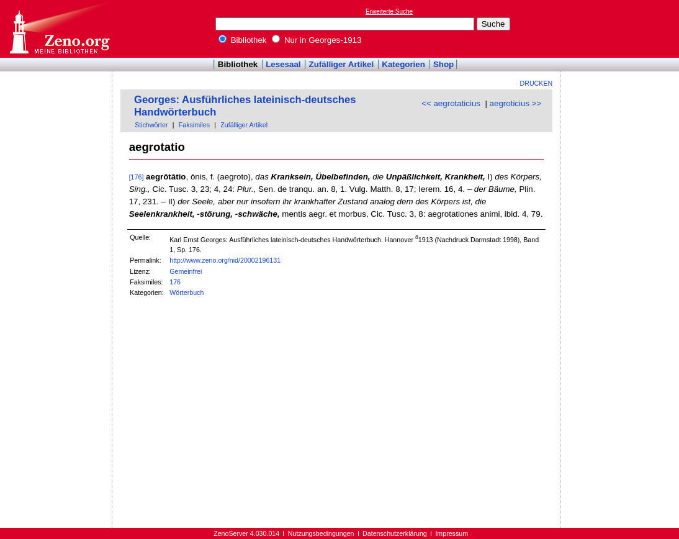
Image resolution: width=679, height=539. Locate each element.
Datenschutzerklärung (394, 533)
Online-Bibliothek (59, 29)
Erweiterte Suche (389, 11)
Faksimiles (194, 125)
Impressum (451, 533)
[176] (136, 177)
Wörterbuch (186, 292)
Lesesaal (283, 64)
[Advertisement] (622, 29)
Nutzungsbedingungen (321, 533)
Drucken (536, 83)
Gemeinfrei (185, 271)
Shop (443, 64)
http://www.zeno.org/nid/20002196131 (225, 260)
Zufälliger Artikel (341, 64)
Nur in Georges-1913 (316, 40)
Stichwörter (151, 125)
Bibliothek (242, 40)
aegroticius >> (516, 103)
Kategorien (403, 64)
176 (175, 282)
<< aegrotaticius (450, 103)
